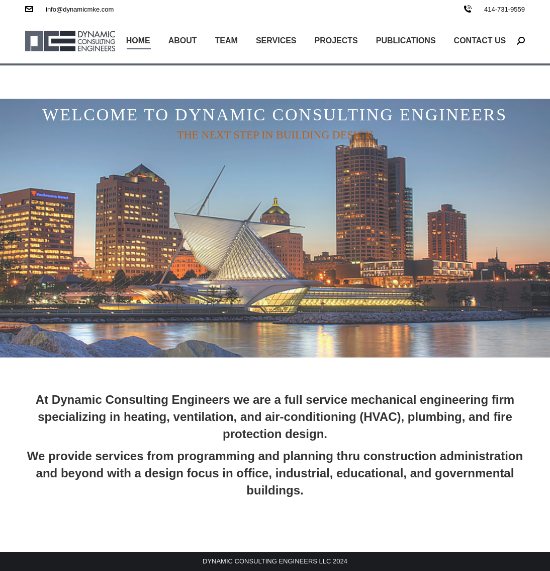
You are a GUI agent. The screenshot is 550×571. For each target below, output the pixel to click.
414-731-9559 (504, 9)
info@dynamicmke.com (80, 9)
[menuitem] (138, 40)
